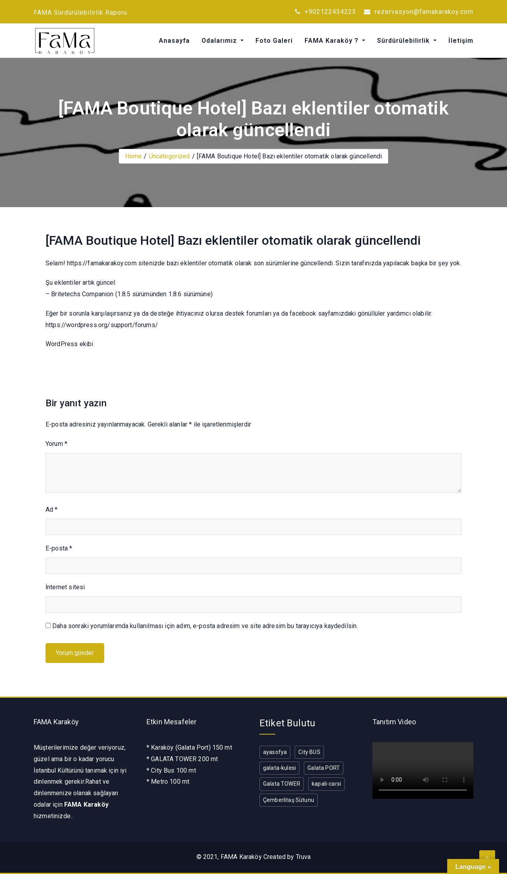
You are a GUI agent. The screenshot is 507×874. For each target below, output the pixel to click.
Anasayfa (174, 40)
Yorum (56, 443)
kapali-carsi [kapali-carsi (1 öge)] (326, 784)
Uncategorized (169, 156)
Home (133, 156)
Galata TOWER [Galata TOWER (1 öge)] (281, 784)
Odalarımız (220, 40)
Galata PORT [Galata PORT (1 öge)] (323, 768)
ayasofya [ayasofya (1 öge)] (275, 752)
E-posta (59, 548)
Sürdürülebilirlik (404, 40)
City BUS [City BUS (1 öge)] (309, 752)
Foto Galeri (274, 40)
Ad (52, 509)
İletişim (460, 40)
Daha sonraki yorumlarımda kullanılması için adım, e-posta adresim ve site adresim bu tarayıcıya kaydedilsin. (205, 626)
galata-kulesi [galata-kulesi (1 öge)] (279, 768)
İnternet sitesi (65, 587)
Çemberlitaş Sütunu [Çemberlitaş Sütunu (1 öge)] (288, 800)
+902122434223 (325, 11)
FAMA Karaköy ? (332, 40)
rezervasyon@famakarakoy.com (418, 11)
